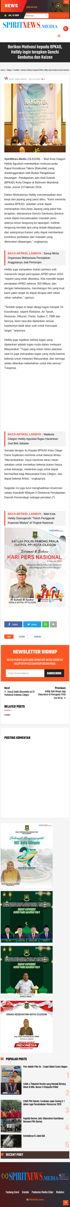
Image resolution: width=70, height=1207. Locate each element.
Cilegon (22, 637)
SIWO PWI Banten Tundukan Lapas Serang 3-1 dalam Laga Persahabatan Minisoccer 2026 (44, 1103)
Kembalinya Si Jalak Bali (34, 1136)
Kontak (25, 1192)
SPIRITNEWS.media (36, 1200)
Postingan (29, 16)
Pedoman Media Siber (42, 1192)
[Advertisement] (35, 403)
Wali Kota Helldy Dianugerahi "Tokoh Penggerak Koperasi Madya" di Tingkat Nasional (31, 518)
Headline (37, 637)
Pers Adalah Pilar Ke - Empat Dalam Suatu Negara (45, 1067)
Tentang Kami (12, 1192)
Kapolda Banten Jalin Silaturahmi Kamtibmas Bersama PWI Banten (43, 1120)
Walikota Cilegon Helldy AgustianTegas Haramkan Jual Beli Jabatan (33, 439)
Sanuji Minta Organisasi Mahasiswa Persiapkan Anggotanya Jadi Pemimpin (33, 258)
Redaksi (60, 1192)
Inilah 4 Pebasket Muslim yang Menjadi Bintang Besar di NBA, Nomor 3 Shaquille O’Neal (44, 1085)
